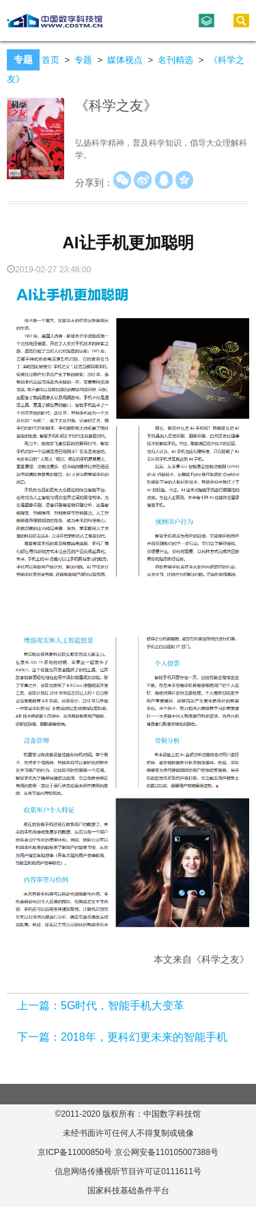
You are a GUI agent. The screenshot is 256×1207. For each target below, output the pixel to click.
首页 (50, 60)
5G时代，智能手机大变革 (122, 1005)
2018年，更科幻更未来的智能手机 (144, 1037)
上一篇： (39, 1005)
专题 (83, 60)
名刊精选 (175, 60)
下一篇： (39, 1037)
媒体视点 (125, 60)
